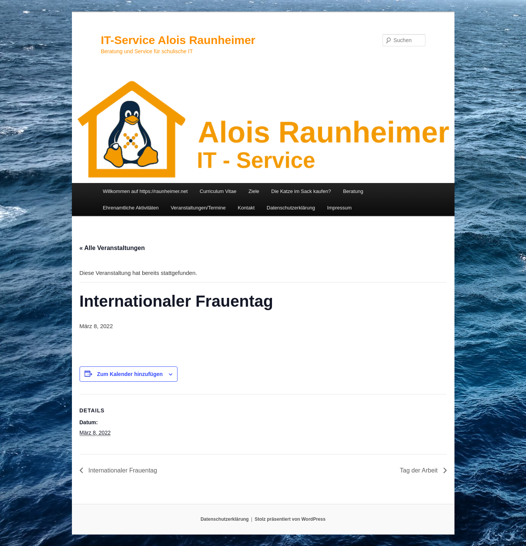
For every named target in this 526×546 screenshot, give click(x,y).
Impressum (339, 208)
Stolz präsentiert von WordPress (290, 519)
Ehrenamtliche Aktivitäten (131, 208)
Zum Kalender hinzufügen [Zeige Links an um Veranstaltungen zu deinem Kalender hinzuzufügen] (130, 374)
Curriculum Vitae (218, 191)
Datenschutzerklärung (291, 208)
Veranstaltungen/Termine (198, 208)
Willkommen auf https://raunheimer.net (145, 191)
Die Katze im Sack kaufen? (301, 191)
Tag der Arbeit (419, 470)
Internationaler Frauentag (122, 470)
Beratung (353, 191)
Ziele (253, 191)
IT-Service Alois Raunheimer (178, 40)
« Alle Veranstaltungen (112, 248)
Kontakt (246, 208)
